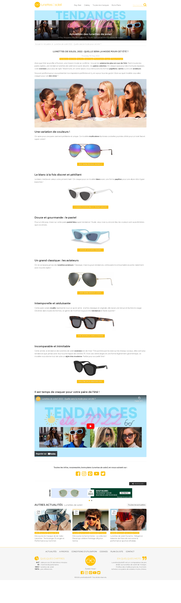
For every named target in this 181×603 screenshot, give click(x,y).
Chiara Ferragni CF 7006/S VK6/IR (90, 207)
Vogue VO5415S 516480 (90, 250)
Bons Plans (116, 5)
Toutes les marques (101, 5)
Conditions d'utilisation (84, 551)
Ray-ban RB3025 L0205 (90, 293)
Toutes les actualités (136, 505)
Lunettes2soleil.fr (48, 5)
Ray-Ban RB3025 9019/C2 (90, 164)
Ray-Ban (77, 5)
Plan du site (116, 551)
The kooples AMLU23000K (90, 336)
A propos (64, 551)
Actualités (47, 44)
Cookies (104, 551)
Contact (130, 551)
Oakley (87, 5)
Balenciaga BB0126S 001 (90, 381)
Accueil (38, 44)
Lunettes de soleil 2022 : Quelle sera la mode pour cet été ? (77, 44)
